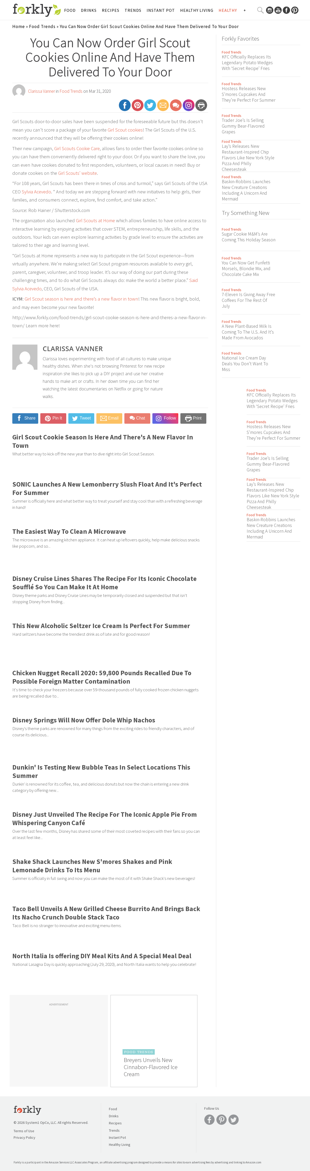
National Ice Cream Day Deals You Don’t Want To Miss (245, 363)
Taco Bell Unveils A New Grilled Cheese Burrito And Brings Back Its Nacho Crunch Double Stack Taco (106, 913)
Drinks (89, 10)
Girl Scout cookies (125, 130)
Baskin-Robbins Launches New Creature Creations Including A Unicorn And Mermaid (246, 190)
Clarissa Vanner (41, 91)
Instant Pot (161, 10)
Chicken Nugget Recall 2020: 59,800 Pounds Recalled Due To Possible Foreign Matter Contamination (101, 677)
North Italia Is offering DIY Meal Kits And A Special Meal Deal (101, 956)
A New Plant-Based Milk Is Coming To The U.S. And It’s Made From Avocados (248, 332)
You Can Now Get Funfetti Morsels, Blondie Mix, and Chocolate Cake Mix (246, 268)
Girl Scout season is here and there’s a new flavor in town (81, 299)
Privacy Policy (24, 1137)
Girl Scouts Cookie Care (77, 148)
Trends (133, 10)
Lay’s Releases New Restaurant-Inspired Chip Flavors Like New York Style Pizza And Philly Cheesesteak (248, 157)
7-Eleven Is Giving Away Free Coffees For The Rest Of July (248, 300)
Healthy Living (196, 10)
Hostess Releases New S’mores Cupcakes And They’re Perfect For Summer (248, 94)
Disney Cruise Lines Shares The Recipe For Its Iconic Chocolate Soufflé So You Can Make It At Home (104, 582)
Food (70, 10)
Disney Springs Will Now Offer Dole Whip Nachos (83, 720)
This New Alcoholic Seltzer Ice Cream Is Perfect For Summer (101, 626)
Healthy (228, 10)
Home (18, 26)
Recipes (110, 10)
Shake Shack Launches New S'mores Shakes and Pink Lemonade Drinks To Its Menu (92, 865)
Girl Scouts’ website (77, 173)
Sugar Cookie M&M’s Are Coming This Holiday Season (248, 237)
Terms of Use (24, 1131)
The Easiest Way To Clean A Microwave (69, 531)
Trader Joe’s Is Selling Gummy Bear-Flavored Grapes (243, 126)
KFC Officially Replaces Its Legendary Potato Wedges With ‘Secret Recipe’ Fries (247, 62)
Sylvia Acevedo (36, 192)
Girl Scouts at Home (95, 220)
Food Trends (42, 26)
